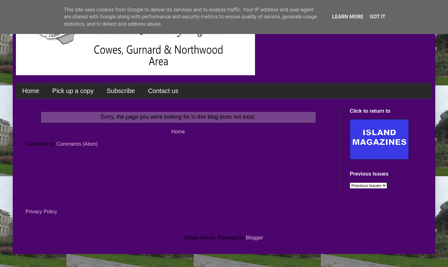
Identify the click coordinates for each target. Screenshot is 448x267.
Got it (377, 17)
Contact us (163, 90)
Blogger (254, 237)
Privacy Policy (41, 211)
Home (30, 90)
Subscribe (121, 90)
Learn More (347, 17)
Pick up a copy (72, 90)
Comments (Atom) (77, 144)
